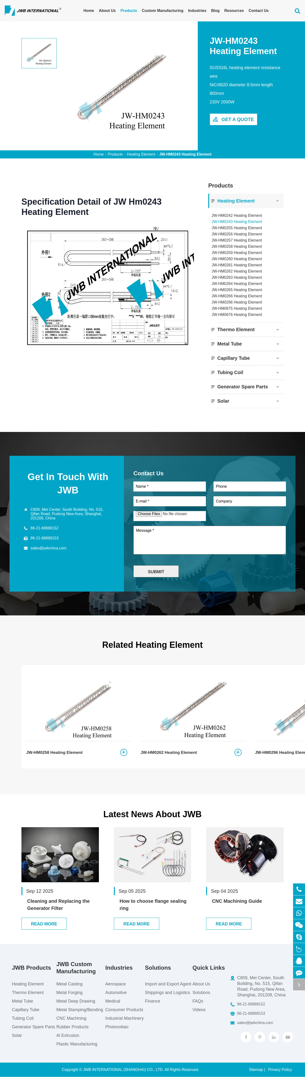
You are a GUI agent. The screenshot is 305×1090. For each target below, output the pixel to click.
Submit (156, 573)
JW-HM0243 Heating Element (185, 154)
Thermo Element (236, 329)
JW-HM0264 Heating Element (237, 284)
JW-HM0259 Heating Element (237, 253)
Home (88, 11)
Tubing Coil (230, 372)
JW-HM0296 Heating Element (237, 302)
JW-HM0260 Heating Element (237, 259)
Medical (112, 1014)
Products (129, 11)
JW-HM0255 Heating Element (237, 228)
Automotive (115, 1005)
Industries (197, 11)
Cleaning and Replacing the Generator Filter (58, 910)
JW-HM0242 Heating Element (237, 215)
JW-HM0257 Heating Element (237, 240)
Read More (44, 937)
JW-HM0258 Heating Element (237, 246)
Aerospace (115, 997)
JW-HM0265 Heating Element (237, 290)
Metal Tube (229, 343)
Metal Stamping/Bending (79, 1022)
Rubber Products (72, 1040)
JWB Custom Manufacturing (75, 981)
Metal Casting (69, 997)
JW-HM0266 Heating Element (237, 296)
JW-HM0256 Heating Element (237, 234)
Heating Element (141, 154)
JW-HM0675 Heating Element (237, 308)
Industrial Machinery (124, 1031)
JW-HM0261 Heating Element (237, 265)
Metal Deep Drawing (75, 1014)
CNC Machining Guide (237, 907)
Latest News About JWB (152, 820)
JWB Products (31, 981)
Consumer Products (124, 1022)
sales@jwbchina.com (48, 548)
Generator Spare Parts (242, 386)
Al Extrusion (67, 1048)
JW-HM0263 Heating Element (237, 277)
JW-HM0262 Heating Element (237, 271)
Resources (234, 11)
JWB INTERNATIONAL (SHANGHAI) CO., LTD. (123, 1083)
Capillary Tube (233, 358)
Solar (223, 401)
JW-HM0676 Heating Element (237, 315)
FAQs (197, 1014)
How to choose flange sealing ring (153, 910)
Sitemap (256, 1083)
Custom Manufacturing (162, 11)
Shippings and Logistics (166, 1005)
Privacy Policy (280, 1083)
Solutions (157, 981)
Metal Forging (69, 1005)
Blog (215, 11)
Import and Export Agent (167, 997)
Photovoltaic (116, 1040)
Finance (151, 1014)
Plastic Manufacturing (76, 1057)
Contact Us (259, 11)
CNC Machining (71, 1031)
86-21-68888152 (44, 528)
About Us (107, 11)
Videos (198, 1022)
